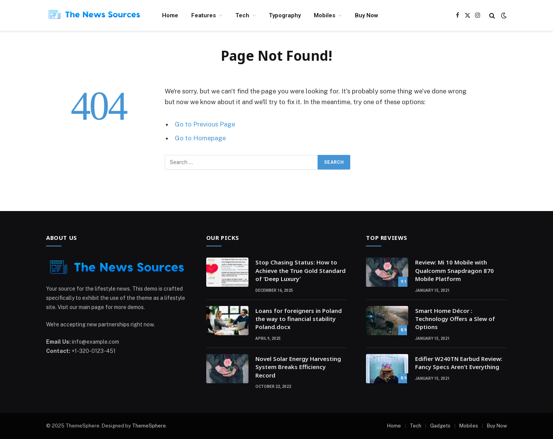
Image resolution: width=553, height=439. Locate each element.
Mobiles (324, 15)
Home (170, 15)
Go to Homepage (200, 138)
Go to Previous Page (205, 124)
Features (203, 15)
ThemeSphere (149, 426)
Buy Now (366, 15)
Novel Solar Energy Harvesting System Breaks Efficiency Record (298, 367)
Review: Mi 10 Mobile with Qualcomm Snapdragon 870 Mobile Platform (454, 270)
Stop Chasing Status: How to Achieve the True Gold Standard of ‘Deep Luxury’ (300, 270)
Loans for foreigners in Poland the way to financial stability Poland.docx (298, 319)
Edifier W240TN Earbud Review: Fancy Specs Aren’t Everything (458, 363)
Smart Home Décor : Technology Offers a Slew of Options (455, 319)
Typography (285, 15)
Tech (242, 15)
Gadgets (440, 426)
